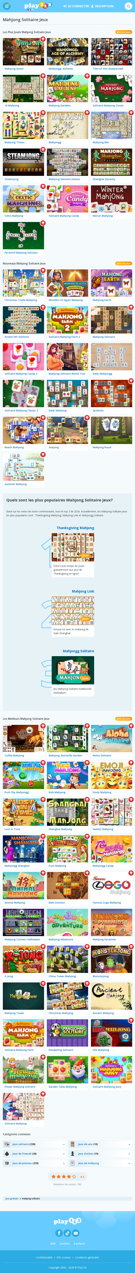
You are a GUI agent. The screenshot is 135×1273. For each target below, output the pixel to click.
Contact (65, 1243)
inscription (102, 6)
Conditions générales (87, 1257)
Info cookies (64, 1257)
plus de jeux (123, 32)
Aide (53, 1243)
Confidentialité (44, 1257)
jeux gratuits (11, 1198)
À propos (79, 1243)
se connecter (76, 6)
